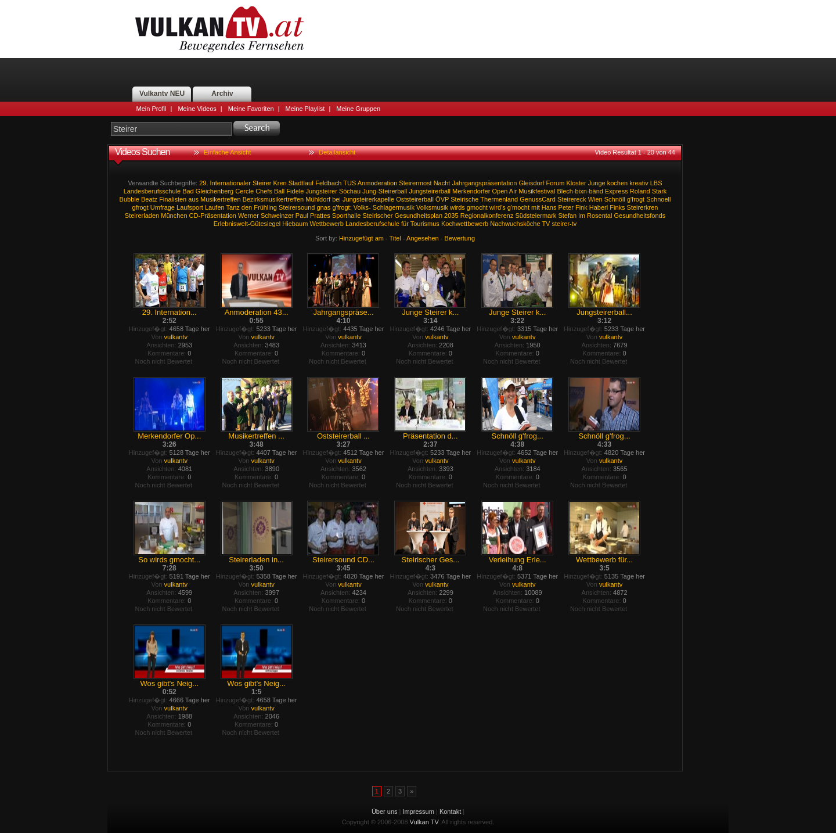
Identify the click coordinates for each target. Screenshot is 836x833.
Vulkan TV (219, 29)
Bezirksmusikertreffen (273, 199)
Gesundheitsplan (418, 215)
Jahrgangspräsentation (484, 182)
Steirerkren (642, 207)
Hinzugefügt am (361, 238)
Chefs (263, 191)
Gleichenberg (214, 191)
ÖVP (442, 199)
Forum (555, 182)
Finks (617, 207)
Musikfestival (536, 191)
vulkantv (176, 336)
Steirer (262, 182)
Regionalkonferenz (487, 215)
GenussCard (538, 199)
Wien (595, 199)
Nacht (442, 182)
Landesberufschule (372, 223)
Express (616, 191)
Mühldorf (317, 199)
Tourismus (424, 223)
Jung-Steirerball (384, 191)
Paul (302, 215)
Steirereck (571, 199)
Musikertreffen (220, 199)
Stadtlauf (301, 182)
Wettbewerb (326, 223)
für (405, 223)
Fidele (295, 191)
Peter (566, 207)
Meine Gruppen (358, 108)
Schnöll (614, 199)
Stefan (567, 215)
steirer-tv (564, 223)
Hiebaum (295, 223)
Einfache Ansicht (227, 152)
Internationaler (230, 182)
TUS (349, 182)
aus (193, 199)
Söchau (350, 191)
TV (546, 223)
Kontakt (450, 811)
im (581, 215)
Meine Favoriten (251, 108)
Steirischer (377, 215)
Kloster (576, 182)
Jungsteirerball (430, 191)
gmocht (477, 207)
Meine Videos (197, 108)
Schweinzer (277, 215)
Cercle (244, 191)
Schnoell (658, 199)
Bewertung (460, 238)
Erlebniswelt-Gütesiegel (247, 223)
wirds (457, 207)
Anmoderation (378, 182)
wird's (497, 207)
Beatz (149, 199)
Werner (248, 215)
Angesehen (422, 238)
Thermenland (499, 199)
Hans (549, 207)
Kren (279, 182)
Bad (188, 191)
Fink (581, 207)
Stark (659, 191)
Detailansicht (337, 152)
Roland (640, 191)
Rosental (599, 215)
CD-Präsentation (212, 215)
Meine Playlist (305, 108)
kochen (617, 182)
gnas (324, 207)
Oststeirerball (415, 199)
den (247, 207)
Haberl (598, 207)
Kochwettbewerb (464, 223)
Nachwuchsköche (515, 223)
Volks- (362, 207)
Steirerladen (142, 215)
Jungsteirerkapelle (368, 199)
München (174, 215)
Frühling (265, 207)
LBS (656, 182)
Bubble (129, 199)
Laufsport (189, 207)
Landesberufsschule (152, 191)
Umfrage (162, 207)
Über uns (385, 811)
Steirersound (297, 207)
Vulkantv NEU (162, 93)
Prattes (320, 215)
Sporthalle (346, 215)
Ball (279, 191)
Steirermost (415, 182)
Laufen (215, 207)
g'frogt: (341, 207)
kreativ (638, 182)
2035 (451, 215)
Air (513, 191)
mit (535, 207)
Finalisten (172, 199)
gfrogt (140, 207)
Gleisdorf (531, 182)
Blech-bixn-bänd (580, 191)
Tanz (233, 207)
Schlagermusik (394, 207)
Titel (395, 238)
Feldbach (328, 182)
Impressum (418, 811)
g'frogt (635, 199)
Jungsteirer (321, 191)
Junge (597, 182)
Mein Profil (151, 108)
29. (203, 182)
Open (499, 191)
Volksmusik (432, 207)
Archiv (222, 93)
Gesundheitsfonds (639, 215)
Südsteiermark (535, 215)
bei (336, 199)
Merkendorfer (471, 191)
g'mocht (518, 207)
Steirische (464, 199)
